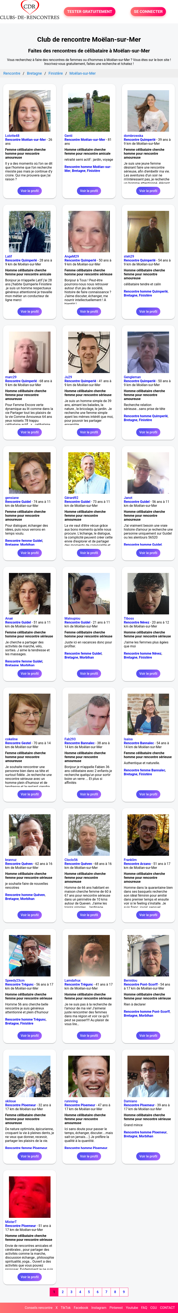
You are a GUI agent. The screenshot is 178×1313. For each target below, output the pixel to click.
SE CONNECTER (148, 11)
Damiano (130, 1101)
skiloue (10, 1101)
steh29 (129, 256)
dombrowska (133, 136)
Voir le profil (29, 191)
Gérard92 (71, 498)
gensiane (12, 498)
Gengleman (132, 377)
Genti (68, 136)
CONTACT (167, 1308)
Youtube (132, 1308)
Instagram (98, 1308)
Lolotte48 (12, 136)
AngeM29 (71, 256)
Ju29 (68, 377)
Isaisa (128, 739)
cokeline (11, 739)
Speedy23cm (15, 980)
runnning (71, 1101)
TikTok (66, 1308)
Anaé (9, 618)
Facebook (81, 1308)
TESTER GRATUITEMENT (89, 11)
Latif (8, 256)
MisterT (11, 1222)
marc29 (11, 377)
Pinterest (116, 1308)
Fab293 (69, 739)
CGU (153, 1308)
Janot (128, 498)
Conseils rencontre (38, 1308)
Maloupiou (72, 618)
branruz (11, 860)
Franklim (130, 860)
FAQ (144, 1308)
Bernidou (130, 980)
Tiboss (129, 618)
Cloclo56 (71, 860)
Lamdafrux (72, 980)
